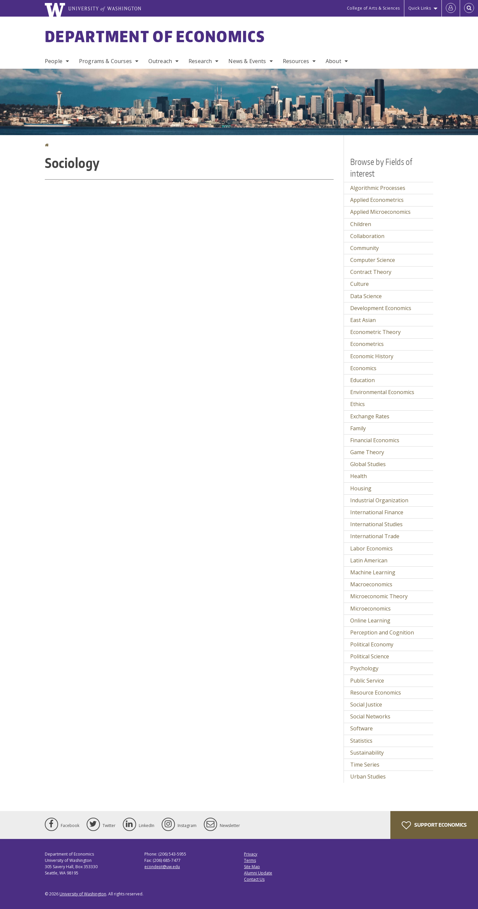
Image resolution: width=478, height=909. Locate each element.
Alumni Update (258, 873)
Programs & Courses (105, 61)
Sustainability (367, 752)
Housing (360, 488)
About (333, 61)
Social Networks (370, 716)
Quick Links (419, 8)
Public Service (367, 680)
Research (200, 61)
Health (358, 476)
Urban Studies (368, 776)
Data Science (366, 296)
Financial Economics (374, 440)
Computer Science (372, 260)
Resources (296, 61)
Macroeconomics (371, 584)
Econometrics (367, 344)
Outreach (160, 61)
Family (358, 428)
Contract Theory (370, 272)
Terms (250, 860)
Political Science (369, 656)
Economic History (371, 356)
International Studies (376, 524)
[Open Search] (469, 8)
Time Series (364, 764)
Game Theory (367, 452)
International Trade (374, 536)
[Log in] (451, 8)
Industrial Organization (379, 500)
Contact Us (254, 879)
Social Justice (366, 704)
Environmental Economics (382, 392)
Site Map (252, 866)
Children (360, 224)
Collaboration (367, 236)
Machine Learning (372, 572)
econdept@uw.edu (162, 866)
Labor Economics (371, 548)
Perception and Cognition (382, 632)
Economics (363, 368)
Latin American (368, 560)
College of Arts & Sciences (373, 8)
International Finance (376, 512)
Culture (359, 284)
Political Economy (371, 644)
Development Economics (380, 308)
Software (361, 728)
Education (362, 380)
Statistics (361, 740)
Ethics (357, 404)
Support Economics (434, 825)
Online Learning (370, 620)
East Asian (363, 320)
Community (364, 248)
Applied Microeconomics (380, 211)
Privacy (250, 854)
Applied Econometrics (377, 200)
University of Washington (82, 894)
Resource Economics (375, 692)
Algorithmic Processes (377, 188)
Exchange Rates (369, 416)
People (53, 61)
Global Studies (368, 464)
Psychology (364, 668)
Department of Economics (155, 36)
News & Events (247, 61)
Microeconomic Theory (379, 596)
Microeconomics (370, 608)
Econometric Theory (375, 332)
